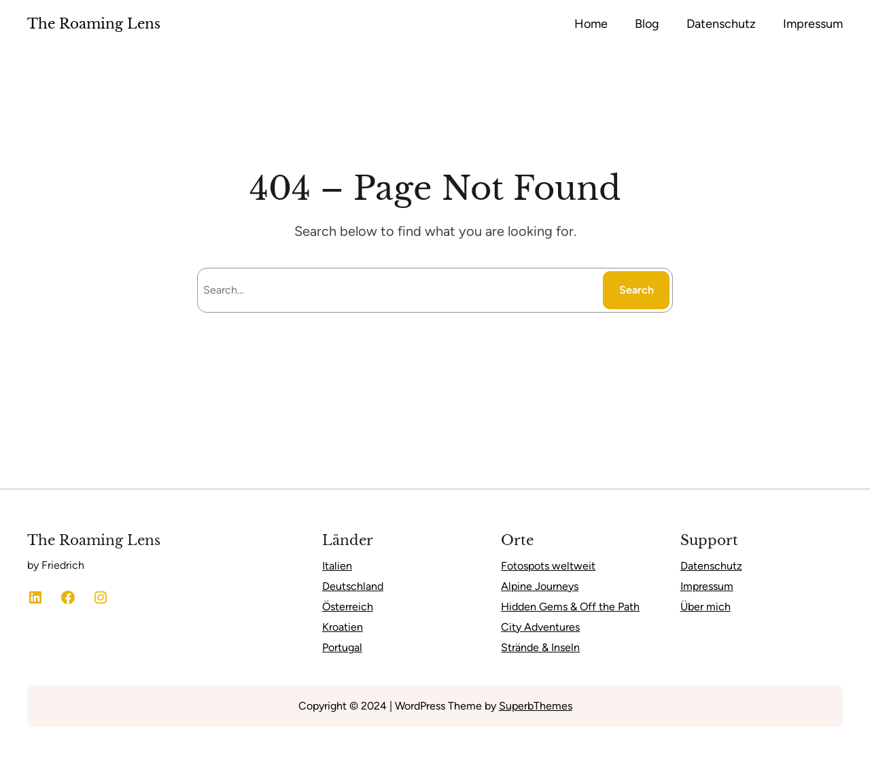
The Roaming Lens (93, 24)
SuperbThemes (535, 705)
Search (636, 289)
